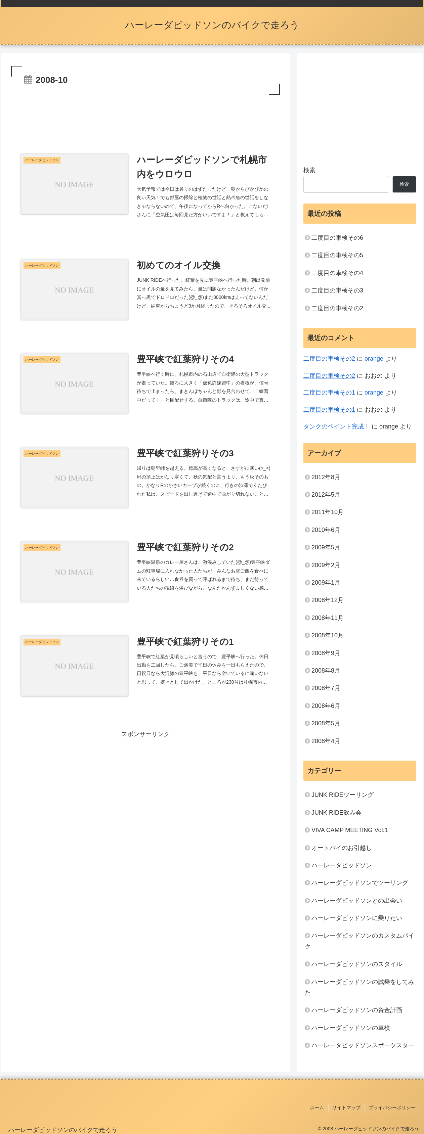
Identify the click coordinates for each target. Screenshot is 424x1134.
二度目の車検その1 (329, 392)
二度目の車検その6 (337, 237)
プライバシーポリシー (393, 1106)
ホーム (320, 1106)
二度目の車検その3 (337, 290)
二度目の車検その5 (337, 255)
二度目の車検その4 (337, 273)
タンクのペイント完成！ (336, 426)
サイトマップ (348, 1106)
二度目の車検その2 (337, 308)
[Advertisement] (145, 115)
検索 (309, 170)
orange (374, 358)
